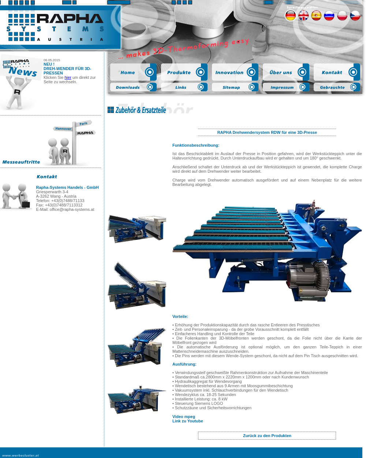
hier (67, 77)
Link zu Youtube (187, 421)
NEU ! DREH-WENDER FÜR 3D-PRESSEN (67, 68)
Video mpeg (183, 416)
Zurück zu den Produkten (267, 435)
